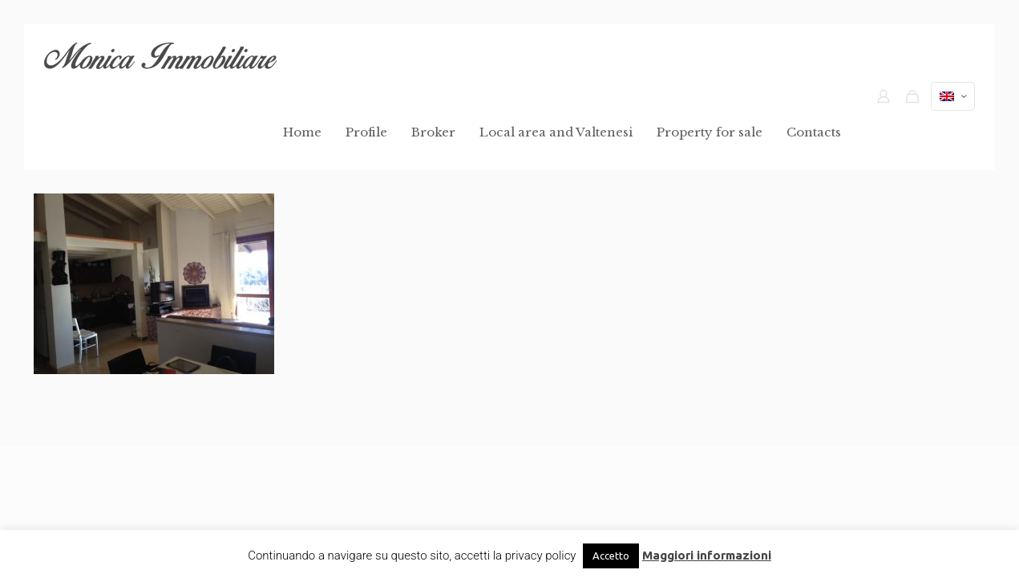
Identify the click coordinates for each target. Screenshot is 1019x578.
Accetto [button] (610, 555)
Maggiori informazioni (706, 555)
